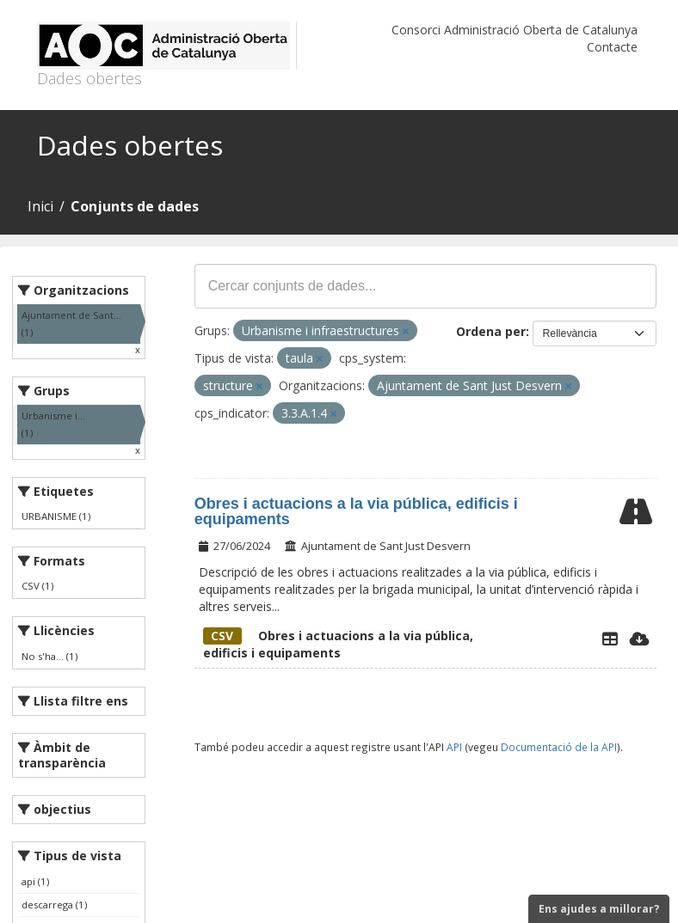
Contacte (612, 47)
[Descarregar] (640, 638)
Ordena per (491, 331)
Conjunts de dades (135, 206)
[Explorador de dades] (610, 638)
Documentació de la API (559, 747)
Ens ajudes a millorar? (599, 909)
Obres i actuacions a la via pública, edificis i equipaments (356, 511)
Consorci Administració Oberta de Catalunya (514, 29)
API (454, 747)
